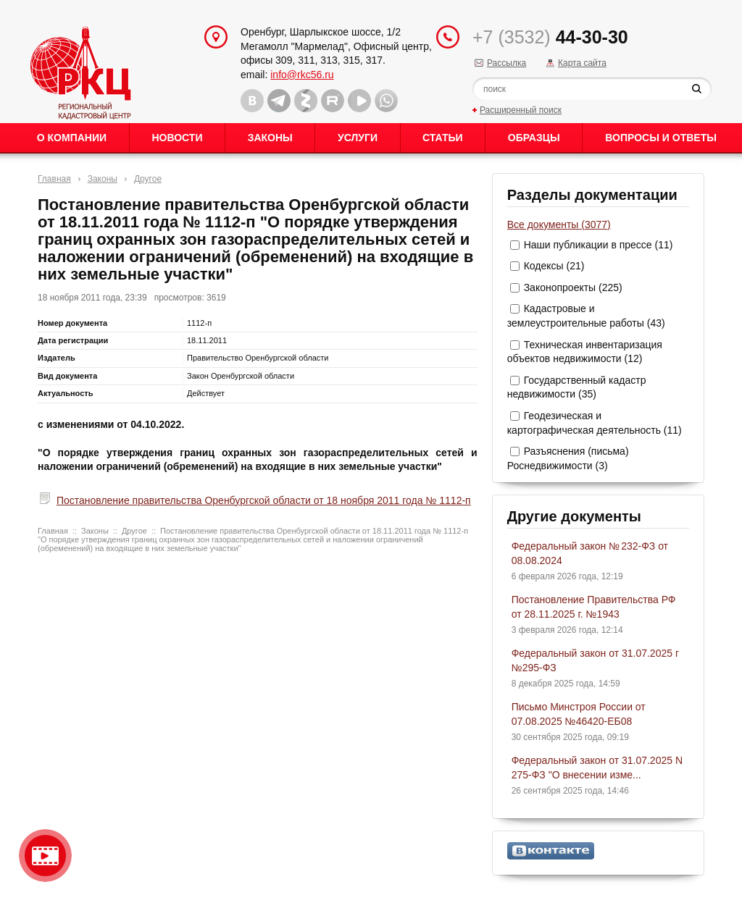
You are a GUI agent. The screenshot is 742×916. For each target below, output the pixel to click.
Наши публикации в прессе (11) (598, 245)
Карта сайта (582, 63)
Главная (54, 179)
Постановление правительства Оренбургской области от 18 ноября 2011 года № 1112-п (264, 500)
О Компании (72, 137)
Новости (176, 137)
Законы (270, 137)
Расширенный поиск (521, 110)
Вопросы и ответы (661, 137)
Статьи (442, 137)
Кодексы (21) (554, 266)
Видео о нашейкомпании (45, 855)
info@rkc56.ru (301, 74)
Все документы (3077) (559, 224)
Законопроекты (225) (573, 287)
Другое (148, 179)
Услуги (358, 137)
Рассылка (506, 63)
